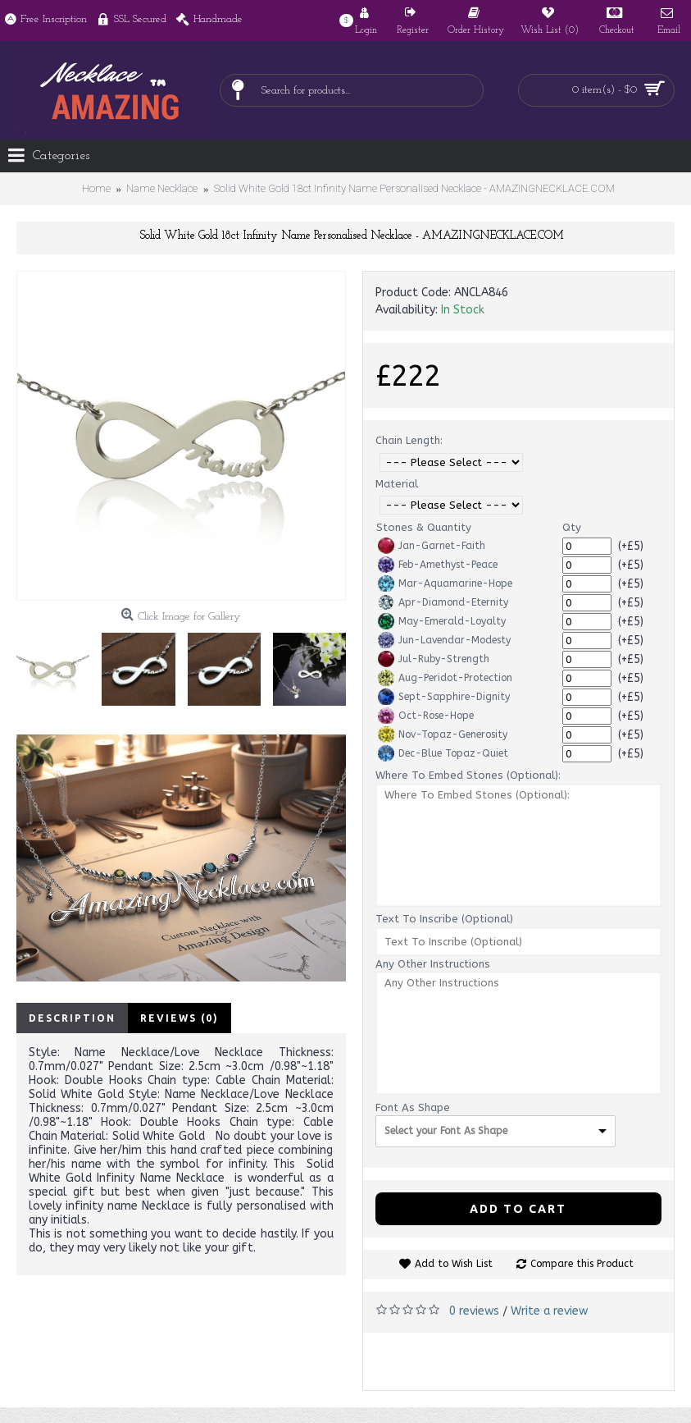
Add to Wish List (454, 1264)
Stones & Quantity (423, 527)
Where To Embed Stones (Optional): (468, 775)
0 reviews (474, 1311)
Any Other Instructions (432, 964)
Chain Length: (409, 440)
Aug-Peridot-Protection (445, 678)
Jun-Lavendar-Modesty (444, 640)
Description (72, 1018)
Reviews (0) (179, 1018)
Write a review (549, 1311)
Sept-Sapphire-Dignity (444, 697)
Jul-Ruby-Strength (433, 659)
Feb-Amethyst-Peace (438, 564)
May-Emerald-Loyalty (442, 621)
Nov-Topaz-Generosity (442, 734)
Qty (571, 527)
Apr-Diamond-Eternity (443, 602)
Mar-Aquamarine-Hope (445, 583)
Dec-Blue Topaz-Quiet (443, 753)
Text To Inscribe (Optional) (444, 919)
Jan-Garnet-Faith (431, 546)
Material (396, 484)
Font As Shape (412, 1107)
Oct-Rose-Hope (426, 715)
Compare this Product (582, 1264)
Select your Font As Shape (445, 1131)
